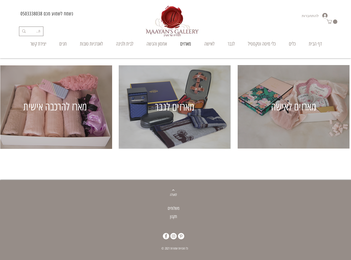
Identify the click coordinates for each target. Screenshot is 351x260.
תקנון (173, 216)
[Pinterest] (181, 236)
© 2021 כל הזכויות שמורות (174, 248)
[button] (332, 21)
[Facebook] (166, 236)
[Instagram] (173, 236)
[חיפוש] (38, 31)
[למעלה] (173, 195)
